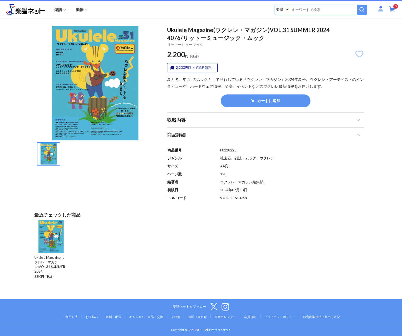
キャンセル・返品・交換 (146, 317)
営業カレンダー (225, 317)
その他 (175, 317)
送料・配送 (113, 317)
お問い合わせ (197, 317)
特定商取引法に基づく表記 (321, 317)
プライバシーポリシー (279, 317)
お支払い (92, 317)
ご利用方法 (70, 317)
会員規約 (250, 317)
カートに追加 (265, 100)
